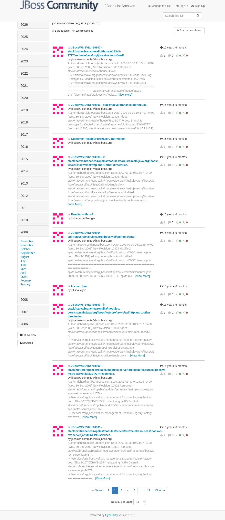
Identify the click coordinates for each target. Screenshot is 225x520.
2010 (24, 220)
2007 (24, 312)
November (27, 245)
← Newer (97, 490)
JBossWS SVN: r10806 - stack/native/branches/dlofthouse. (107, 104)
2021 (24, 86)
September (28, 253)
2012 (24, 196)
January (25, 284)
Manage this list (159, 5)
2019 (24, 110)
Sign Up (198, 5)
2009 (24, 232)
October (25, 249)
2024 (24, 49)
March (24, 276)
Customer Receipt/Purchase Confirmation (97, 138)
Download (26, 343)
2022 (24, 73)
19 (148, 490)
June (23, 264)
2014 (24, 171)
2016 (24, 147)
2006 (24, 324)
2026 (24, 25)
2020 (24, 98)
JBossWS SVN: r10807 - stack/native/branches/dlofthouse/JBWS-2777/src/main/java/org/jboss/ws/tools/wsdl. (96, 51)
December (27, 241)
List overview (28, 335)
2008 (24, 300)
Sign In (182, 5)
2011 (24, 208)
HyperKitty (111, 515)
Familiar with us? (80, 214)
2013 (24, 183)
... (141, 490)
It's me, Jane (77, 286)
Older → (160, 490)
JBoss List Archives (77, 6)
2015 (24, 159)
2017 (24, 134)
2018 (24, 122)
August (25, 257)
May (23, 268)
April (23, 272)
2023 (24, 61)
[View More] (125, 94)
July (23, 260)
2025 (24, 37)
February (26, 280)
